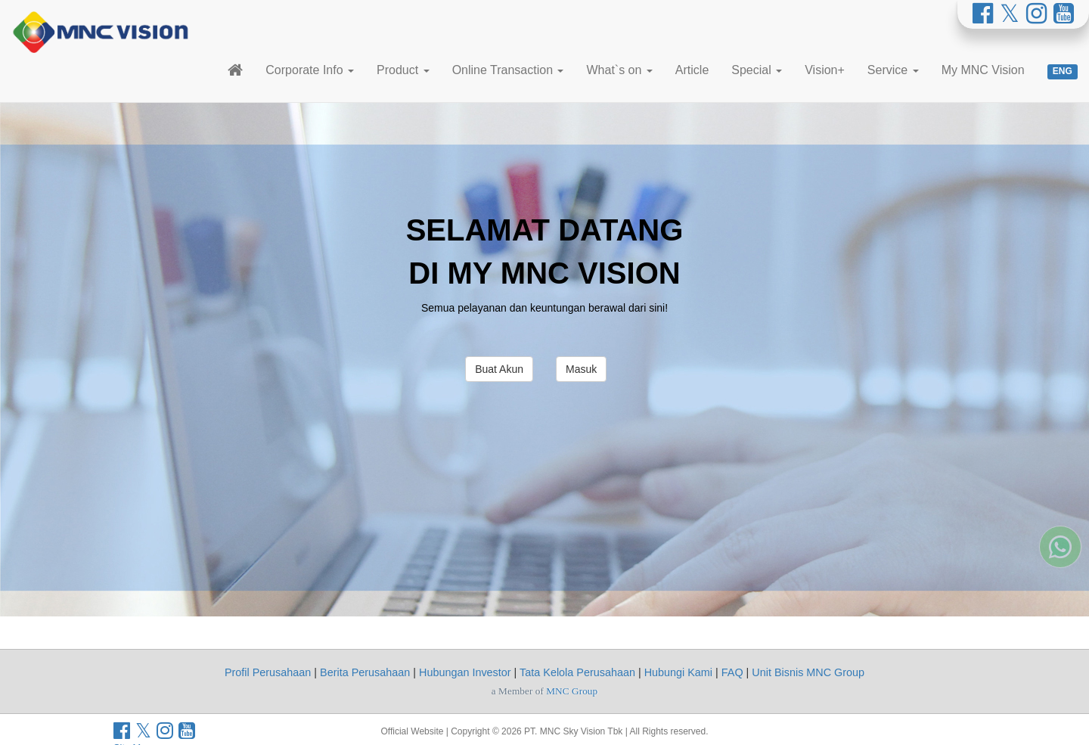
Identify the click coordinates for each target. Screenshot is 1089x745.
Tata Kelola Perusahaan (577, 672)
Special (756, 70)
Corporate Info (309, 70)
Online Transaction (508, 70)
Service (893, 70)
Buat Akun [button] (499, 369)
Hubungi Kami (678, 672)
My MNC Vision (983, 70)
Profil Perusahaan (268, 672)
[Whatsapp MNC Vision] (1060, 504)
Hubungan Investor (465, 672)
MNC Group (571, 691)
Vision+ (825, 70)
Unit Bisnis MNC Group (808, 672)
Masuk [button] (581, 369)
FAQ (732, 672)
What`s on (619, 70)
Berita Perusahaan (365, 672)
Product (403, 70)
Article (692, 70)
